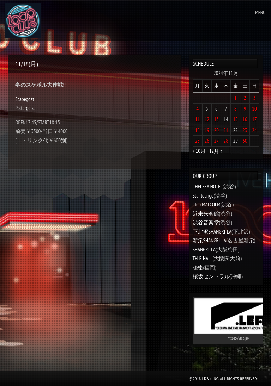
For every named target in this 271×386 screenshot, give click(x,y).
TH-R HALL (203, 258)
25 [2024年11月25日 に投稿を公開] (197, 140)
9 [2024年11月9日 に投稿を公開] (245, 108)
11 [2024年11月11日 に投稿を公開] (197, 119)
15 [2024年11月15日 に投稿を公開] (235, 119)
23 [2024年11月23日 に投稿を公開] (244, 130)
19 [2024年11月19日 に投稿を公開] (207, 130)
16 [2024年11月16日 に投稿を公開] (244, 119)
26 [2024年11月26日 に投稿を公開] (207, 140)
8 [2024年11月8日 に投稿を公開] (235, 108)
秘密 (198, 267)
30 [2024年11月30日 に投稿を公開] (244, 140)
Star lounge (203, 195)
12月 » (215, 151)
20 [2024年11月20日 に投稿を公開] (216, 130)
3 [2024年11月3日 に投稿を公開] (254, 97)
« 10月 (199, 151)
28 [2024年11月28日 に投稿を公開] (226, 140)
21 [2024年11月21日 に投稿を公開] (226, 130)
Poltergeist (25, 108)
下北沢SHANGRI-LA (212, 231)
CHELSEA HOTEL (208, 186)
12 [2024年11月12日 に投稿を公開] (207, 119)
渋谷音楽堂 (206, 222)
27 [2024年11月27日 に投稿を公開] (216, 140)
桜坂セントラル (211, 276)
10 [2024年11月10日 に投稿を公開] (254, 108)
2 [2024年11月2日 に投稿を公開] (245, 97)
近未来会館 (206, 213)
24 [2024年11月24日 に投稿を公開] (254, 130)
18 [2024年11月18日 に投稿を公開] (197, 130)
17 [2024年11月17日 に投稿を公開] (254, 119)
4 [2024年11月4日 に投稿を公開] (197, 108)
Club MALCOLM (207, 204)
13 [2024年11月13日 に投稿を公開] (216, 119)
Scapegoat (24, 99)
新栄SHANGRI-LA (209, 240)
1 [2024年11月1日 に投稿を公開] (235, 97)
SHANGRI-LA (204, 249)
